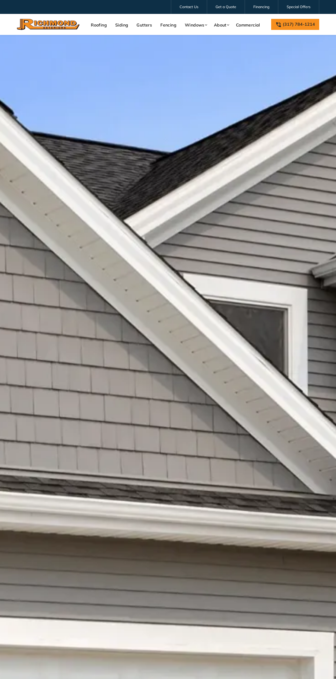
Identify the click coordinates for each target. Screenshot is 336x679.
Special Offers (299, 6)
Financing (261, 6)
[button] (195, 25)
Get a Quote (226, 6)
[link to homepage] (48, 24)
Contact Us (189, 6)
